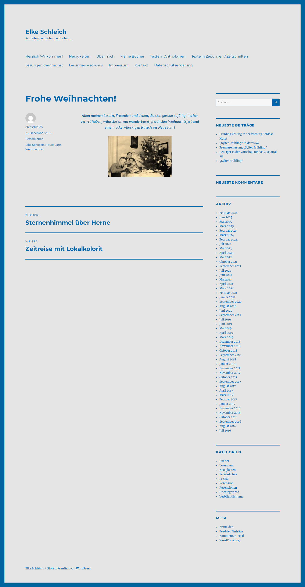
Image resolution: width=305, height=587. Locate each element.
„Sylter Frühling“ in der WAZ (239, 143)
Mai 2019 (225, 328)
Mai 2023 (225, 248)
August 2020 (227, 306)
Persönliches (34, 138)
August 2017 (227, 386)
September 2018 (230, 355)
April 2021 (226, 284)
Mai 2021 (225, 279)
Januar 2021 (227, 297)
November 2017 (229, 373)
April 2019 (226, 333)
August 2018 (227, 359)
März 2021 (226, 288)
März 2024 (226, 235)
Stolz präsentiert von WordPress (69, 568)
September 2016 (230, 421)
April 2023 (226, 253)
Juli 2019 (225, 319)
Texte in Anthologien (168, 56)
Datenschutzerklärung (173, 65)
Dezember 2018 (229, 342)
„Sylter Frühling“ (231, 161)
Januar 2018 (227, 364)
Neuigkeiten (79, 56)
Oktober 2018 (228, 350)
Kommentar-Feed (231, 536)
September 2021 (230, 266)
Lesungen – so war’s (86, 65)
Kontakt (141, 65)
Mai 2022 (225, 257)
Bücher (224, 461)
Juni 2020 (225, 310)
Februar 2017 (228, 399)
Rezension (226, 483)
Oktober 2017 (228, 377)
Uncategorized (229, 492)
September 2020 (230, 302)
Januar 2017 (227, 404)
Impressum (119, 65)
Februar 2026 (228, 213)
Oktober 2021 (228, 262)
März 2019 (226, 337)
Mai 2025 (225, 222)
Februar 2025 (228, 230)
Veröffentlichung (231, 496)
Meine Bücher (132, 56)
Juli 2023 (225, 244)
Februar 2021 (228, 293)
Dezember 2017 (229, 368)
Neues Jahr (53, 144)
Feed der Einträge (231, 531)
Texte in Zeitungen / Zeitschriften (219, 56)
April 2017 (226, 390)
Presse (223, 479)
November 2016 (230, 413)
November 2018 (229, 346)
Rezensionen (228, 487)
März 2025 (226, 226)
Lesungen (226, 465)
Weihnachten (34, 149)
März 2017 (226, 395)
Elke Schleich (46, 31)
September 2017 (230, 382)
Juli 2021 (225, 270)
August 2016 (227, 426)
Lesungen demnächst (44, 65)
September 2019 (230, 315)
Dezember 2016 (229, 408)
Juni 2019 (225, 324)
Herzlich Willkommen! (44, 56)
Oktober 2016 (228, 417)
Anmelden (226, 527)
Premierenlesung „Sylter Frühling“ (243, 147)
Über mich (105, 56)
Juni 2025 (225, 217)
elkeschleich (34, 127)
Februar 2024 (228, 239)
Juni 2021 (225, 275)
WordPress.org (229, 540)
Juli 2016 (225, 430)
